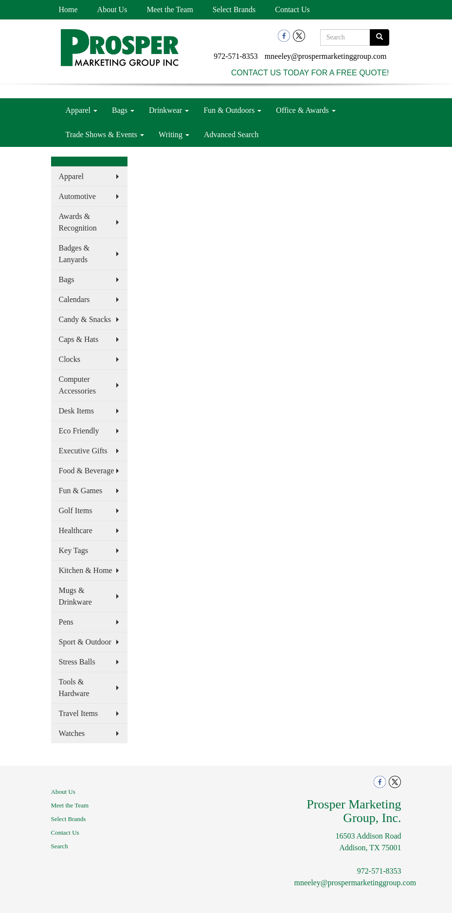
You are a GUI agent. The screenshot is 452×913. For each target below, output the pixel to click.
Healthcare (75, 530)
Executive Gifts (83, 451)
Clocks (69, 359)
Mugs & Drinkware (75, 596)
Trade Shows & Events (105, 134)
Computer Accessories (77, 385)
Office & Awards (305, 110)
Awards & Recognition (78, 222)
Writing (174, 134)
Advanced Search (231, 134)
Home (68, 9)
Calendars (74, 299)
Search (59, 846)
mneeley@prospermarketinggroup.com (326, 56)
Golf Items (75, 510)
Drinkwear (169, 110)
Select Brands (234, 9)
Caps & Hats (79, 339)
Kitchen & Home (85, 570)
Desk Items (76, 411)
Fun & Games (81, 490)
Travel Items (78, 713)
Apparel (82, 110)
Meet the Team (169, 9)
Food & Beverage (86, 470)
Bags (123, 110)
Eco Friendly (79, 431)
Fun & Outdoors (232, 110)
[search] (379, 37)
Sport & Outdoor (85, 642)
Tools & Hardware (74, 688)
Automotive (77, 196)
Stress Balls (77, 662)
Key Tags (73, 550)
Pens (66, 622)
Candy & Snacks (85, 319)
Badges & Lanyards (74, 254)
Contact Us (292, 9)
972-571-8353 (236, 56)
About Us (112, 9)
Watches (72, 733)
